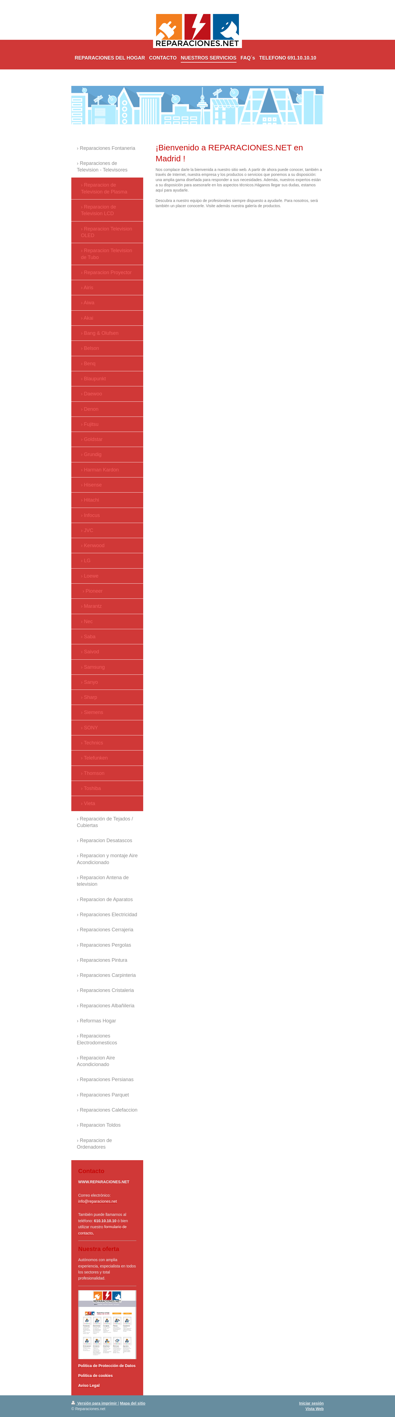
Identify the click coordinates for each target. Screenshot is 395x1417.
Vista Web (315, 1409)
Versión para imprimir (94, 1403)
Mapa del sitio (132, 1403)
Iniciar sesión (311, 1403)
